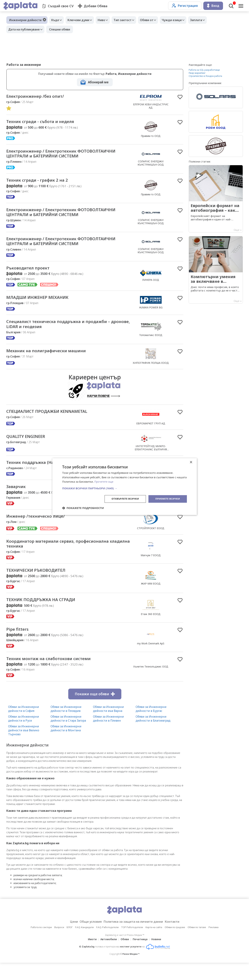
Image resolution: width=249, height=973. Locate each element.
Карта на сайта (154, 937)
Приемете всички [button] (166, 498)
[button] (124, 488)
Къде (56, 20)
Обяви (125, 949)
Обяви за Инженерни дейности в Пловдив (66, 719)
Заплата (208, 20)
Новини (158, 949)
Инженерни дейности (25, 20)
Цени (68, 932)
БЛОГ (70, 937)
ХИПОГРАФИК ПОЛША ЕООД (151, 369)
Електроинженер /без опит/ (39, 96)
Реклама (213, 937)
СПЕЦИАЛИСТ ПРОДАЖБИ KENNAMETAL (52, 418)
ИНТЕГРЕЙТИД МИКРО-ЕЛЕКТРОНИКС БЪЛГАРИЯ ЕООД (151, 456)
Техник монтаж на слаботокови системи (54, 668)
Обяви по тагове (197, 937)
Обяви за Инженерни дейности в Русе (23, 729)
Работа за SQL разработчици (204, 69)
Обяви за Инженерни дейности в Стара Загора (68, 729)
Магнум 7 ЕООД (151, 563)
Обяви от (154, 20)
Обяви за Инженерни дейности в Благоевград (153, 729)
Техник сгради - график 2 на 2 (41, 182)
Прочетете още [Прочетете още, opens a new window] (104, 481)
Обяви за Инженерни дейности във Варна (108, 719)
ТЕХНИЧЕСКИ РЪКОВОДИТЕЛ (40, 579)
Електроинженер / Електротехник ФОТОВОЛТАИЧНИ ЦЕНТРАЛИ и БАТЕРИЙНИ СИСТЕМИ (68, 155)
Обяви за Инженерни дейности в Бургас (151, 719)
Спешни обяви (61, 29)
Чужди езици (182, 20)
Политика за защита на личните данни (134, 932)
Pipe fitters (18, 638)
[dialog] (124, 486)
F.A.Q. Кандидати (84, 937)
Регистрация (185, 6)
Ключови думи (81, 20)
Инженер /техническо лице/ (39, 523)
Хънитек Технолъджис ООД (150, 676)
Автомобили (107, 949)
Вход (213, 6)
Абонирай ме (98, 82)
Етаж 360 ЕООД (151, 623)
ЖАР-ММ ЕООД (151, 592)
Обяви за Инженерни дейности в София (23, 719)
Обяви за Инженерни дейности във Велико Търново (23, 740)
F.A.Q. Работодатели (107, 937)
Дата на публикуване (25, 29)
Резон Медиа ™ (131, 964)
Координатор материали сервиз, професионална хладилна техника (64, 551)
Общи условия (87, 932)
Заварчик (17, 493)
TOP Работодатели (132, 937)
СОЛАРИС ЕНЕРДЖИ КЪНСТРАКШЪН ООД (151, 164)
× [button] (191, 462)
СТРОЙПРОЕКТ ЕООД (150, 535)
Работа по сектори (41, 937)
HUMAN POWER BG (151, 312)
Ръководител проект (31, 272)
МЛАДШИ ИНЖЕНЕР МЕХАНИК (42, 302)
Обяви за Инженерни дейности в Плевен (108, 729)
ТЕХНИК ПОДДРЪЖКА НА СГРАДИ (45, 608)
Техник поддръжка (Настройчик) (45, 469)
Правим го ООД (151, 136)
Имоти (90, 949)
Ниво (106, 20)
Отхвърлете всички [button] (122, 498)
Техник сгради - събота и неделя (45, 122)
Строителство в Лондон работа (205, 76)
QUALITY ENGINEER (28, 443)
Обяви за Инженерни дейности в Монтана (66, 739)
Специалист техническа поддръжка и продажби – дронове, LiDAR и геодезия (65, 330)
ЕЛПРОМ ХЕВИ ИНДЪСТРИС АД (150, 106)
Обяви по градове (175, 937)
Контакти (178, 932)
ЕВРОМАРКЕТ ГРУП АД (150, 429)
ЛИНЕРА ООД (150, 284)
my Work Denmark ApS (150, 653)
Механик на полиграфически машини (51, 357)
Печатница (141, 949)
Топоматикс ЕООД (150, 340)
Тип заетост (129, 20)
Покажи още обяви (95, 704)
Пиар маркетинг (197, 72)
